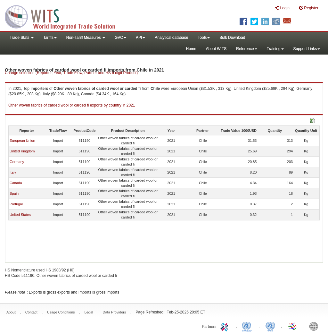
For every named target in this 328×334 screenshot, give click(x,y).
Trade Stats (22, 37)
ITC (225, 326)
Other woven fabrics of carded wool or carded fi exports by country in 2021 (71, 105)
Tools (204, 37)
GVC (120, 37)
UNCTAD (248, 326)
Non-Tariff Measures (85, 37)
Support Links (306, 49)
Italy (13, 172)
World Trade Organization (292, 326)
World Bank (315, 326)
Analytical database (171, 37)
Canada (16, 183)
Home (191, 49)
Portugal (16, 204)
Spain (14, 193)
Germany (17, 162)
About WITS (216, 49)
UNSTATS (270, 326)
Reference (246, 49)
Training (275, 49)
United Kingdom (22, 151)
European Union (22, 140)
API (140, 37)
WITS (64, 16)
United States (20, 215)
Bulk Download (232, 37)
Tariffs (50, 37)
